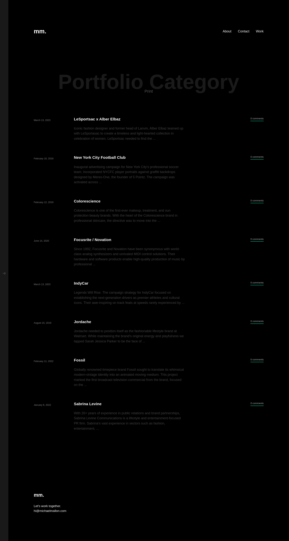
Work (260, 31)
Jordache (82, 322)
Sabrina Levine (87, 404)
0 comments (257, 118)
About (227, 31)
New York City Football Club (99, 157)
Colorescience (87, 201)
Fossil (79, 360)
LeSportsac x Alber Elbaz (97, 119)
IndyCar (81, 283)
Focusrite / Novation (92, 240)
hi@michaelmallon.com (50, 511)
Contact (243, 31)
